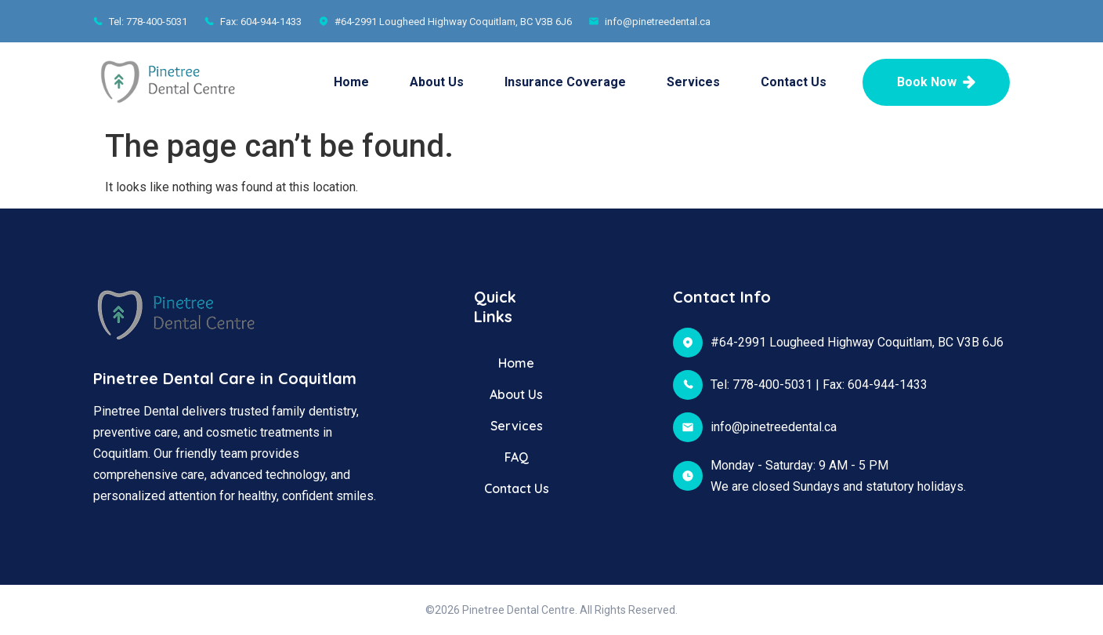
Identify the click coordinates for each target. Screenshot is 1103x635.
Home (351, 81)
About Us (437, 81)
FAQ (516, 457)
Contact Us (793, 81)
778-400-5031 (772, 384)
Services (693, 81)
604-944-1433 (888, 384)
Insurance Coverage (565, 81)
